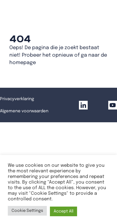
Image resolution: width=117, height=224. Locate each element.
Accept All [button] (63, 211)
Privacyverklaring (17, 99)
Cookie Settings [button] (27, 211)
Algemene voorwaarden (24, 111)
